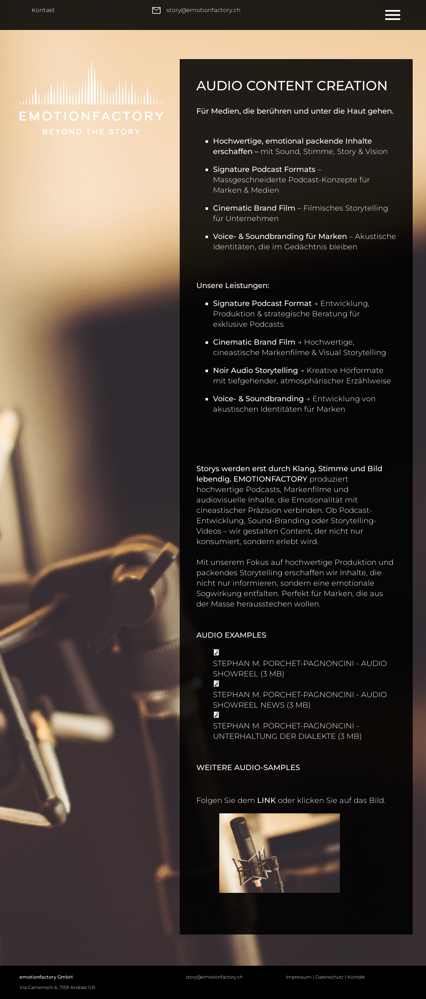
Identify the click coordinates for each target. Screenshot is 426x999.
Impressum (299, 977)
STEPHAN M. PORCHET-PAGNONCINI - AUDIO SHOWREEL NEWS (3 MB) (300, 700)
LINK (266, 800)
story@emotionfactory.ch (214, 977)
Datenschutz (329, 977)
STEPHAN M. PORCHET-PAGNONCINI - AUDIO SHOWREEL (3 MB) (300, 668)
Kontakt (43, 10)
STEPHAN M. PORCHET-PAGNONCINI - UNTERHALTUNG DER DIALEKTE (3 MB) (287, 731)
